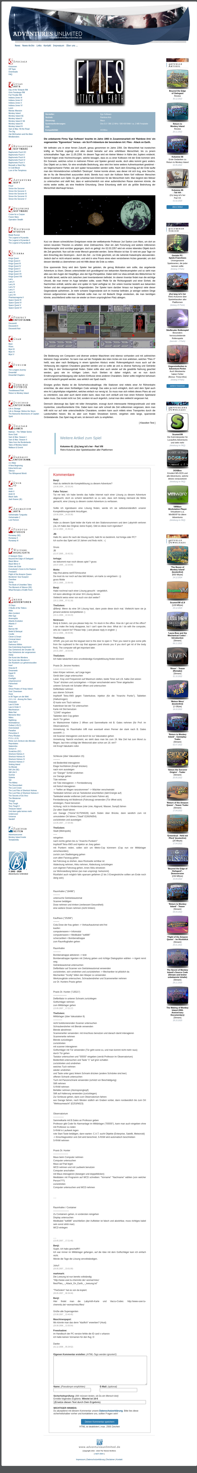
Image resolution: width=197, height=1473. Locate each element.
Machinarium (14, 710)
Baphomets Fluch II (17, 155)
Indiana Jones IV (15, 100)
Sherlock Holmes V (16, 762)
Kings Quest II (14, 261)
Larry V (11, 290)
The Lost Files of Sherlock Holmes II (23, 793)
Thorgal (12, 801)
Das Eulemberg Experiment (20, 647)
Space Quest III (15, 300)
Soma (11, 582)
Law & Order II (14, 707)
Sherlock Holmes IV (17, 759)
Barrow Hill (13, 629)
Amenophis (13, 618)
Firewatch (13, 572)
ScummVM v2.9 (177, 592)
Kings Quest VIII (15, 277)
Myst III (11, 349)
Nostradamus (14, 723)
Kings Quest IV (15, 266)
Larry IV (12, 287)
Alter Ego (12, 616)
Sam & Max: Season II (18, 440)
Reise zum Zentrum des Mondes (22, 741)
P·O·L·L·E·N (13, 738)
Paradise (12, 731)
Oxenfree (12, 580)
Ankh (11, 489)
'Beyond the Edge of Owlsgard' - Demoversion (177, 861)
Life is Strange (14, 409)
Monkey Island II (15, 118)
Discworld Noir (14, 329)
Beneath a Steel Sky (17, 165)
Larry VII (12, 295)
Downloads (13, 72)
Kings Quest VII (15, 274)
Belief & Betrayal (15, 631)
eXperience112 (15, 681)
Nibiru (11, 717)
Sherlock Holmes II (16, 754)
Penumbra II (14, 733)
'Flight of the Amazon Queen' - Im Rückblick (177, 927)
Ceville (11, 634)
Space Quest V (15, 305)
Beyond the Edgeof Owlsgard (177, 81)
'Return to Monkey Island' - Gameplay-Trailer (177, 726)
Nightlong (12, 720)
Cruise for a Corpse (17, 214)
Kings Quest (14, 258)
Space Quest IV (15, 303)
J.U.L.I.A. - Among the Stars (20, 699)
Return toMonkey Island (177, 114)
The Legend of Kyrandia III (19, 243)
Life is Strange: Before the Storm (22, 411)
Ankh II (11, 491)
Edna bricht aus (15, 468)
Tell (10, 780)
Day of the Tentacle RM (18, 90)
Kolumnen (13, 67)
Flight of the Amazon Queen (20, 574)
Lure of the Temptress (18, 170)
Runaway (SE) (14, 535)
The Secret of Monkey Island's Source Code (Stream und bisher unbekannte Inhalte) (177, 963)
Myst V (11, 354)
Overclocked (14, 728)
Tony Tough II (14, 806)
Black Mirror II (14, 564)
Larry (11, 279)
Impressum (80, 1465)
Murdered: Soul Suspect (18, 577)
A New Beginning (16, 466)
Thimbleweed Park (16, 391)
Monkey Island (14, 113)
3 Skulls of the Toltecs (18, 608)
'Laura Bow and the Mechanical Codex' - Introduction (177, 625)
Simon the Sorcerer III (18, 194)
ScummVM (177, 424)
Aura (10, 626)
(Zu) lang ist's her (177, 283)
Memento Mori (14, 715)
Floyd (11, 186)
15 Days (12, 605)
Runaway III (13, 541)
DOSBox (177, 460)
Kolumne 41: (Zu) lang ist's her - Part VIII (81, 446)
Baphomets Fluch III (17, 157)
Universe (12, 817)
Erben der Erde (15, 566)
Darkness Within (15, 644)
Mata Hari (13, 712)
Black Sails (13, 497)
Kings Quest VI (15, 271)
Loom (11, 108)
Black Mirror (13, 561)
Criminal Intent (14, 639)
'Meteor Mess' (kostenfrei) (177, 692)
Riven (11, 347)
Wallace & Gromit (16, 447)
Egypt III (12, 673)
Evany (11, 676)
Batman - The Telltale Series (20, 432)
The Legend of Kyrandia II (19, 240)
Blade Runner (14, 235)
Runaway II (13, 538)
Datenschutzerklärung (111, 1416)
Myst (10, 344)
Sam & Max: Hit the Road (19, 129)
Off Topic (12, 69)
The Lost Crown (15, 788)
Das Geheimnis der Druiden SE (22, 650)
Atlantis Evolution (16, 621)
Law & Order (14, 704)
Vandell (12, 819)
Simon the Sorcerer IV (18, 196)
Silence (12, 471)
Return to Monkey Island (19, 393)
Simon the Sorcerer (17, 188)
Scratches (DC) (15, 751)
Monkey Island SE (16, 116)
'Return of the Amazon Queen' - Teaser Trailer (177, 793)
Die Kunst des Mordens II (19, 660)
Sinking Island (14, 764)
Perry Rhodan (14, 736)
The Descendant (15, 785)
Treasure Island (15, 809)
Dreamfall (13, 372)
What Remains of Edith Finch (21, 590)
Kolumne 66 (177, 146)
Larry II (11, 282)
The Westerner (15, 798)
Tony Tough (13, 804)
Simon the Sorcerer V (17, 199)
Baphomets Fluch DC (17, 152)
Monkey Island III (16, 124)
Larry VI (12, 292)
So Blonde (13, 767)
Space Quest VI (15, 308)
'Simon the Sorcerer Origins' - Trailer (177, 760)
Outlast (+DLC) (15, 725)
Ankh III (12, 494)
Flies (10, 686)
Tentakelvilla (14, 840)
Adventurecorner (15, 835)
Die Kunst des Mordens (18, 658)
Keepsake (13, 702)
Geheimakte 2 (14, 517)
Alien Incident (14, 613)
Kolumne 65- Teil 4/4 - (177, 181)
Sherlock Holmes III (17, 757)
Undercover (13, 814)
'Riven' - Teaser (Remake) (177, 659)
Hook (11, 694)
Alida (11, 611)
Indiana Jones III (15, 98)
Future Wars (14, 217)
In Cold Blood (14, 168)
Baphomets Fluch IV (17, 160)
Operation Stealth (16, 220)
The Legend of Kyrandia (18, 238)
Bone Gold (13, 434)
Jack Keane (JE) (15, 499)
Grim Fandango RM (17, 92)
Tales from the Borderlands (20, 442)
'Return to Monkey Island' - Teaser (177, 895)
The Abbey (13, 783)
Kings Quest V (14, 269)
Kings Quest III (15, 264)
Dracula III (13, 668)
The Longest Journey (17, 370)
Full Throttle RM (15, 95)
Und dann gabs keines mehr (20, 811)
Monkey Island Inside (17, 837)
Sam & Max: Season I (18, 437)
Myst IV (12, 352)
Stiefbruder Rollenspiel (177, 320)
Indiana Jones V (15, 103)
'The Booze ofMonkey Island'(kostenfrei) (177, 559)
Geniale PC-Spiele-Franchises (177, 246)
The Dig (12, 132)
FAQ (10, 74)
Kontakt (119, 1465)
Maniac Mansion (15, 111)
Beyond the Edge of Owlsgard (21, 559)
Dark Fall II (13, 642)
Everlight (12, 678)
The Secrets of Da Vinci (18, 796)
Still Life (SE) (14, 770)
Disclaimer (110, 1465)
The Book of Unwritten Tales (20, 585)
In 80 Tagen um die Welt (18, 697)
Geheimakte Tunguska (18, 515)
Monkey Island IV (16, 126)
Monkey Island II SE (17, 121)
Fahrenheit (13, 684)
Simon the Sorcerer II (17, 191)
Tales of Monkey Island (18, 445)
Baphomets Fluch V (17, 163)
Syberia (12, 777)
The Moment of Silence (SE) (20, 587)
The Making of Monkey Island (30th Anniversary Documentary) (177, 1001)
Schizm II (12, 749)
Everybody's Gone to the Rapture (22, 569)
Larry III (12, 284)
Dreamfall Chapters (17, 375)
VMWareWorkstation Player (177, 497)
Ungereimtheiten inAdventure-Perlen (177, 357)
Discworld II (13, 326)
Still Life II (13, 772)
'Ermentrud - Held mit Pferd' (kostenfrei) (177, 826)
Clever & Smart (15, 637)
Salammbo (13, 746)
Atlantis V (12, 624)
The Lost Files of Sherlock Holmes (23, 790)
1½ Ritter (12, 463)
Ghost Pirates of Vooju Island (21, 689)
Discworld (13, 323)
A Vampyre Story (15, 556)
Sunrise (12, 775)
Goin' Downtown (15, 691)
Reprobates (13, 744)
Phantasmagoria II (16, 297)
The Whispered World (18, 473)
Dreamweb (13, 671)
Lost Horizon (14, 520)
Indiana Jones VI (15, 105)
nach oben (99, 1459)
